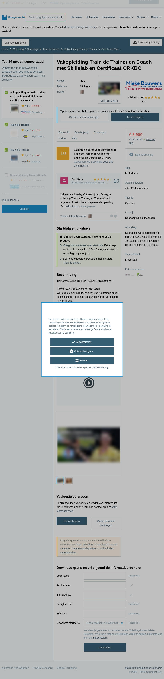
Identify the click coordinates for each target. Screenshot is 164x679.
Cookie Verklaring (65, 333)
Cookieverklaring (100, 367)
